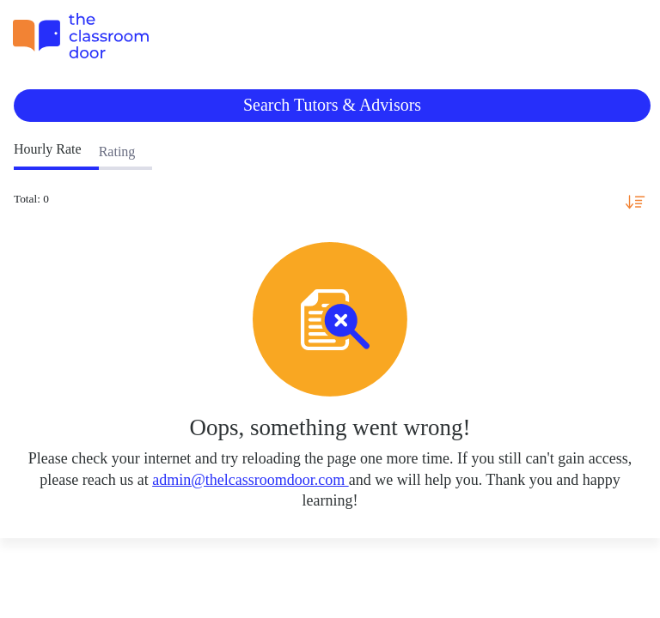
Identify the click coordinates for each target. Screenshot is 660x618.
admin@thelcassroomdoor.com (250, 479)
